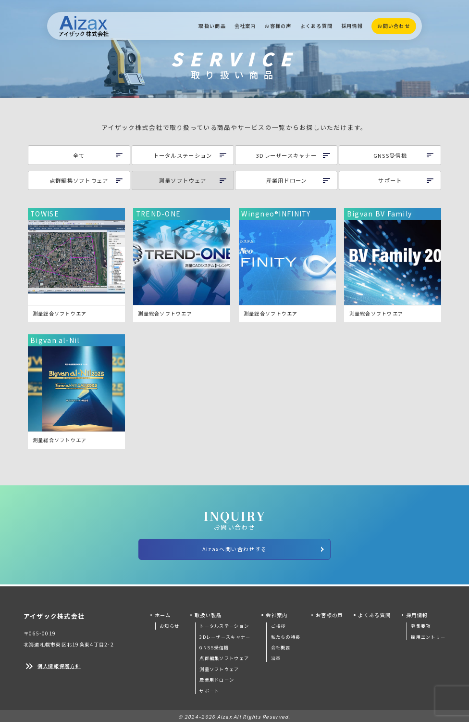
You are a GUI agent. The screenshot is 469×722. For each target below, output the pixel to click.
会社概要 (281, 646)
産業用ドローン (216, 678)
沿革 (276, 656)
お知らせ (169, 624)
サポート (209, 688)
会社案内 (245, 25)
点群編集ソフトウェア (224, 656)
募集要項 (421, 624)
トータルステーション (224, 624)
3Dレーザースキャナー (224, 635)
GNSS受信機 (214, 646)
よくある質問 (316, 25)
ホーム (163, 613)
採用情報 (352, 25)
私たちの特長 (286, 635)
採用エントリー (428, 635)
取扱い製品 (208, 613)
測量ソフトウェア (219, 667)
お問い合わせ (393, 25)
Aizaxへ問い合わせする (264, 548)
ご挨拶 (278, 624)
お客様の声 (277, 25)
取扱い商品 (211, 25)
